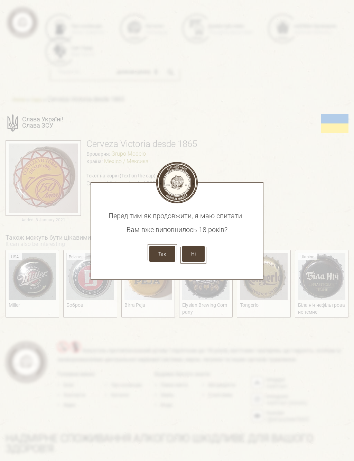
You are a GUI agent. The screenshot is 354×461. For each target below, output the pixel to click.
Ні (193, 254)
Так (162, 254)
